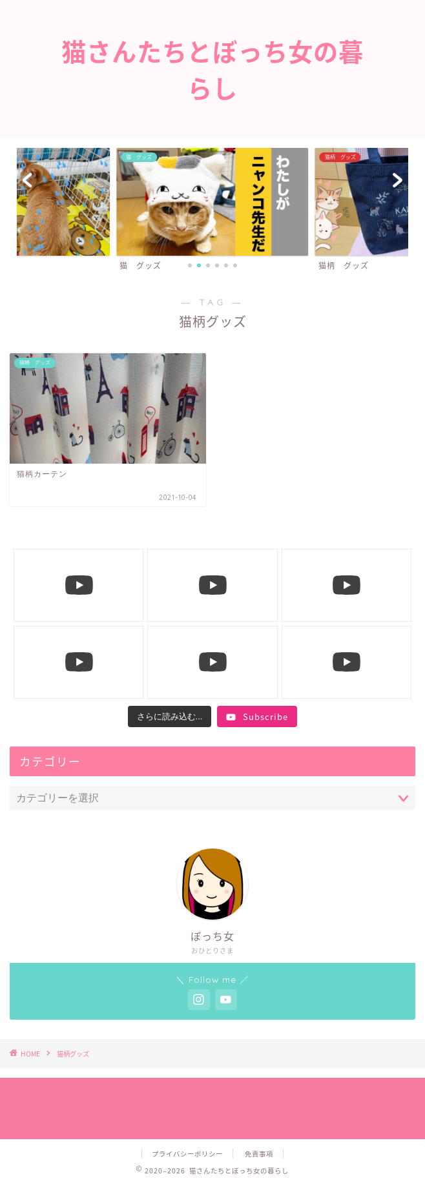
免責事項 (259, 1154)
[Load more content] (170, 717)
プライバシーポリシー (187, 1154)
